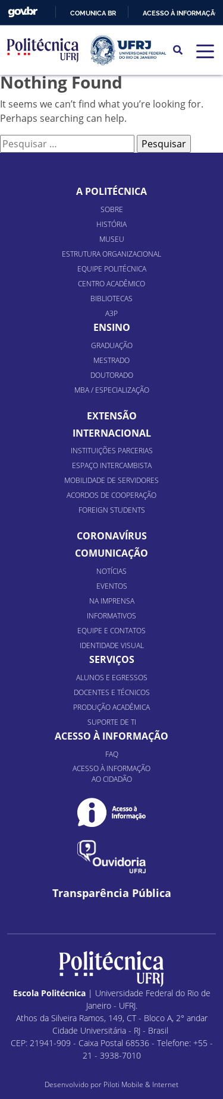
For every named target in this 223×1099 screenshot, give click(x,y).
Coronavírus (112, 535)
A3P (111, 313)
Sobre (111, 209)
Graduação (112, 345)
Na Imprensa (111, 601)
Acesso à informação (181, 13)
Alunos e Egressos (111, 677)
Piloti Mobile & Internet (140, 1084)
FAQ (111, 754)
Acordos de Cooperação (111, 495)
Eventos (111, 586)
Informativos (111, 616)
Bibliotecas (111, 298)
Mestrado (111, 360)
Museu (111, 239)
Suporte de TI (111, 722)
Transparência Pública (111, 893)
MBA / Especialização (111, 390)
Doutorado (111, 375)
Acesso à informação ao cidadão (111, 773)
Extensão (112, 415)
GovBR (22, 12)
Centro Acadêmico (111, 284)
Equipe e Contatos (111, 631)
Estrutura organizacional (111, 254)
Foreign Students (111, 510)
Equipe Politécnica (111, 269)
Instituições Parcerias (112, 451)
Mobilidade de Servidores (111, 480)
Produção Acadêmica (111, 707)
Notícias (111, 571)
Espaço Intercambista (112, 465)
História (111, 224)
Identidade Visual (112, 645)
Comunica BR (93, 13)
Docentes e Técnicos (112, 692)
